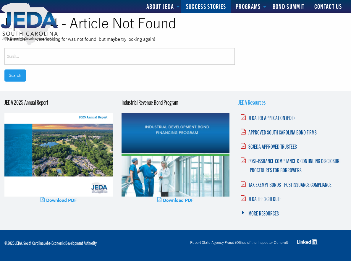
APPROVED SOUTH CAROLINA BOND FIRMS (282, 132)
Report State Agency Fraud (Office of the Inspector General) (239, 242)
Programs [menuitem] (248, 6)
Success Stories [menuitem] (206, 6)
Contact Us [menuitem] (328, 6)
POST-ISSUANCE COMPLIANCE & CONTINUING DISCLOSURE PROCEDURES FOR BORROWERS (295, 166)
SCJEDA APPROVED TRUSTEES (272, 146)
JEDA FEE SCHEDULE (265, 199)
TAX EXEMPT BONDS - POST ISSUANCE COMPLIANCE (289, 184)
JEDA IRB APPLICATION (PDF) (271, 118)
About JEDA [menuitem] (160, 6)
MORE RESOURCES (263, 213)
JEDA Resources (252, 102)
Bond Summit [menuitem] (289, 6)
